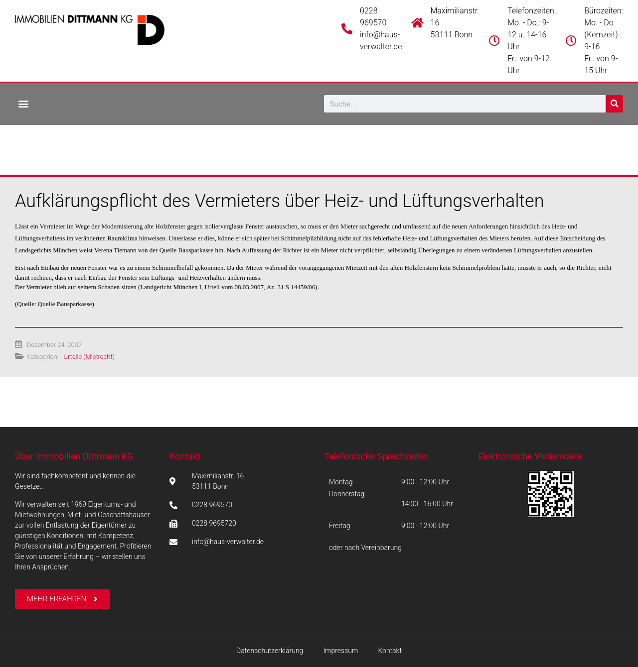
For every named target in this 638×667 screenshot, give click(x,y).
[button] (23, 103)
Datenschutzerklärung (269, 651)
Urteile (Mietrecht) (88, 356)
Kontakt (184, 456)
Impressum (340, 651)
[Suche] (614, 103)
